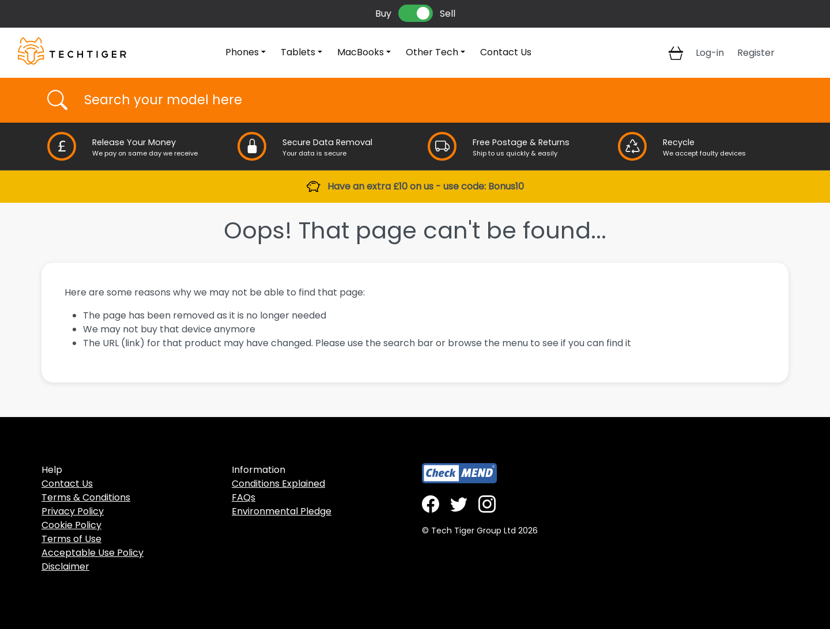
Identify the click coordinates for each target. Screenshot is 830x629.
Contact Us (505, 52)
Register (756, 52)
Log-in (710, 52)
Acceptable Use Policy (93, 552)
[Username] (425, 100)
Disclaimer (65, 566)
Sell (447, 13)
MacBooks (360, 52)
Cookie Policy (71, 525)
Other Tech (432, 52)
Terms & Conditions (86, 497)
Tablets (298, 52)
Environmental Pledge (281, 511)
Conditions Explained (278, 483)
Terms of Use (71, 538)
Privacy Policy (73, 511)
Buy (383, 13)
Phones (242, 52)
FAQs (243, 497)
